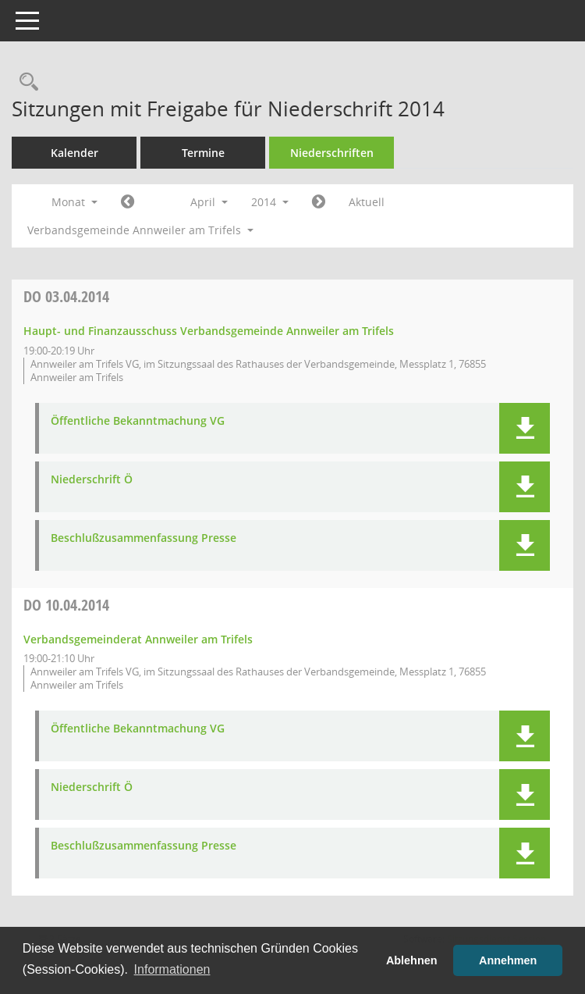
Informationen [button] (172, 969)
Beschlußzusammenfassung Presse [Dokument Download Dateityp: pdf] (143, 538)
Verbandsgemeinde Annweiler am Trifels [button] (140, 230)
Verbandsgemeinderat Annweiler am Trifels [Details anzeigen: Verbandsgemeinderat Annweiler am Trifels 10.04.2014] (138, 639)
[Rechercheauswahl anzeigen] (25, 82)
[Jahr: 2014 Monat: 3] (127, 202)
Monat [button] (74, 201)
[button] (524, 428)
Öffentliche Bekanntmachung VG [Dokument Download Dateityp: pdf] (138, 421)
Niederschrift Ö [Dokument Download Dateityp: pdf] (92, 479)
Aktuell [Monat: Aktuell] (367, 201)
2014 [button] (270, 201)
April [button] (209, 201)
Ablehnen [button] (412, 960)
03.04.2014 (66, 296)
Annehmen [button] (508, 960)
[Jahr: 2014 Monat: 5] (318, 202)
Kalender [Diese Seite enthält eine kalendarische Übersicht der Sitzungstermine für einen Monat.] (74, 152)
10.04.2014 (66, 604)
